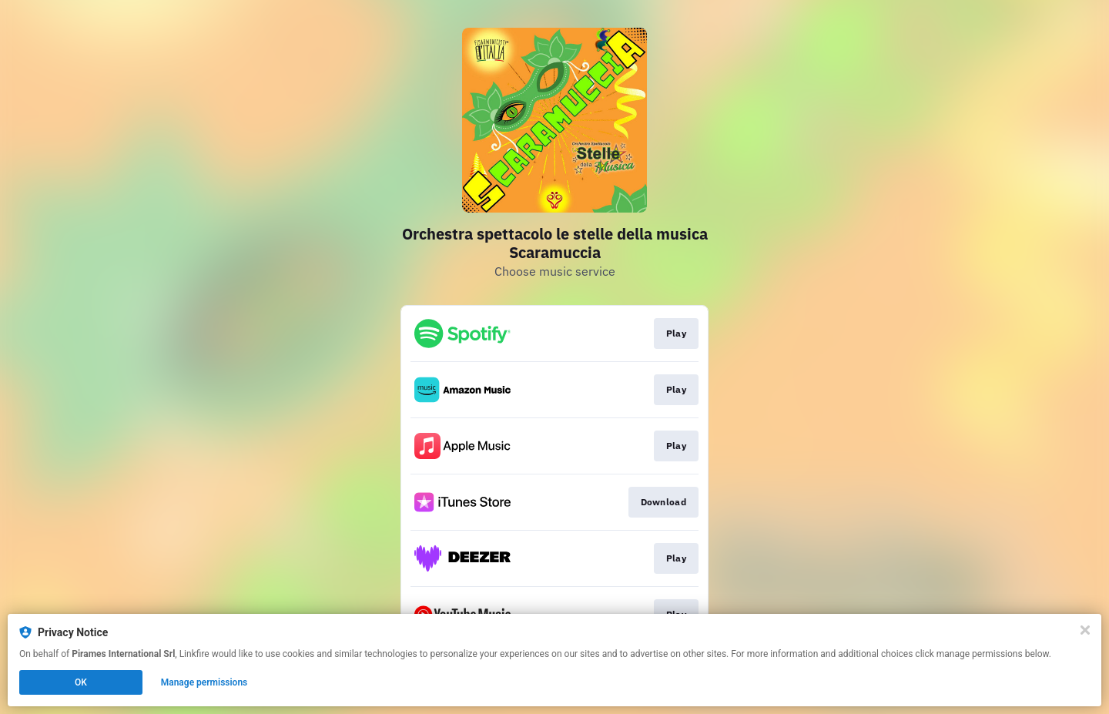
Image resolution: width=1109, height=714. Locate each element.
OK (81, 682)
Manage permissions (204, 682)
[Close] (1085, 630)
